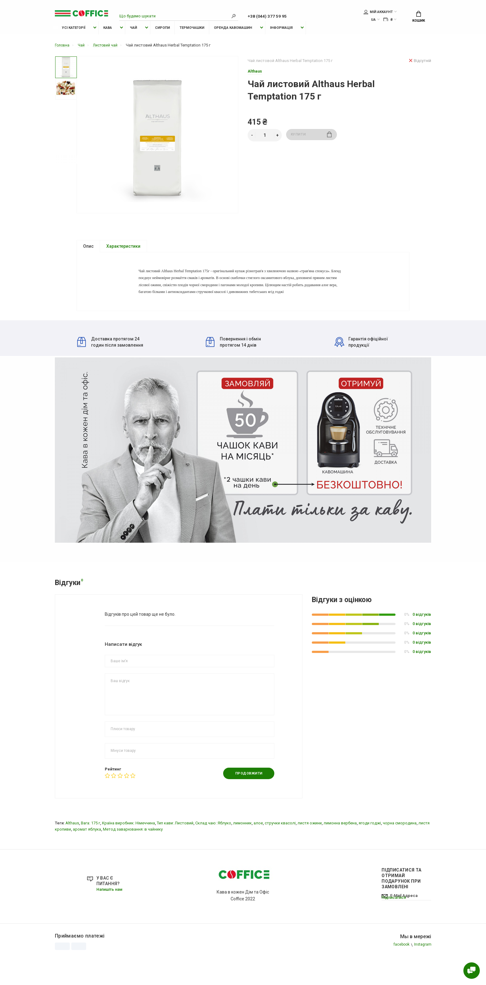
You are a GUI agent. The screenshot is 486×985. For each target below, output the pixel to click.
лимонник (242, 850)
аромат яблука (87, 856)
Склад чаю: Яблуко (213, 850)
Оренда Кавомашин (233, 40)
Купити (311, 147)
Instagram (422, 972)
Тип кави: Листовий (175, 850)
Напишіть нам (111, 916)
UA (373, 21)
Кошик (418, 17)
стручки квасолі (280, 850)
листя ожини (310, 850)
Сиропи (162, 40)
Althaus (72, 850)
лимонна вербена (340, 850)
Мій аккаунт (378, 13)
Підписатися (395, 932)
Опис (88, 257)
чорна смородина (400, 850)
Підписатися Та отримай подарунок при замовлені (402, 905)
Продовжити (247, 800)
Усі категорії (69, 40)
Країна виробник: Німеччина (128, 850)
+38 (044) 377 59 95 (272, 17)
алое (258, 850)
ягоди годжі (370, 850)
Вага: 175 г (90, 850)
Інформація (281, 40)
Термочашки (191, 40)
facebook (400, 972)
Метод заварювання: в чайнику (133, 856)
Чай (133, 40)
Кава (107, 40)
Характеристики (123, 257)
